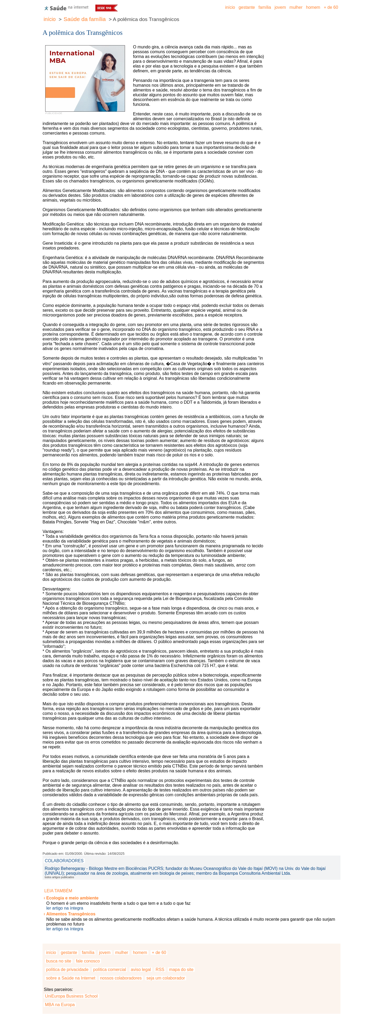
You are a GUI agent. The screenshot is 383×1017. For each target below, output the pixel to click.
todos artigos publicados (59, 877)
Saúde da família (85, 19)
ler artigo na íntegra (64, 908)
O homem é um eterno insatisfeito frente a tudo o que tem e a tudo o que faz (118, 903)
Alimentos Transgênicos (70, 914)
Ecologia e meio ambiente (72, 898)
